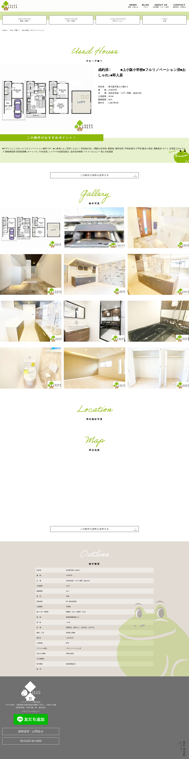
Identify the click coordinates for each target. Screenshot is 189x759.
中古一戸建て (71, 20)
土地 (164, 20)
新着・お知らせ (133, 6)
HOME (4, 30)
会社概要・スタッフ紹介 (161, 6)
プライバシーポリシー (31, 711)
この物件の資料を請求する (94, 175)
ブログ (145, 6)
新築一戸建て (25, 20)
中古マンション (118, 20)
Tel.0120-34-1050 (30, 740)
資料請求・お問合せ (179, 6)
